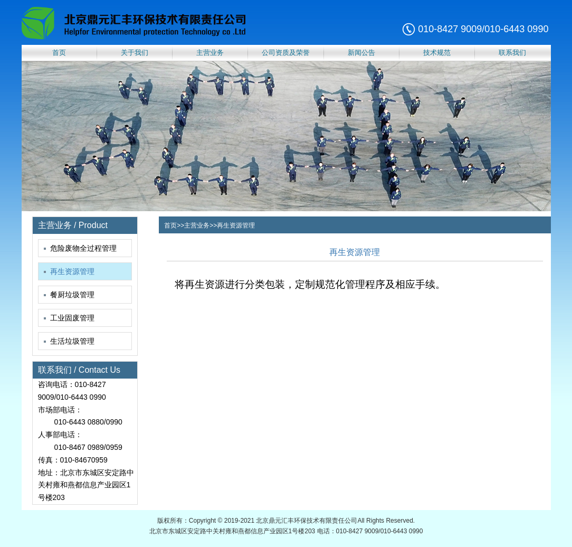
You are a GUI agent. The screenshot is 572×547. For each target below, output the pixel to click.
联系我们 (512, 52)
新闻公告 (361, 52)
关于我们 (134, 52)
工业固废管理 (69, 318)
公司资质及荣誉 (286, 52)
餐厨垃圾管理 (69, 294)
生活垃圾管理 (69, 341)
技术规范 (437, 52)
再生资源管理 (69, 271)
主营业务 (210, 52)
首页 (59, 52)
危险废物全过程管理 (80, 248)
